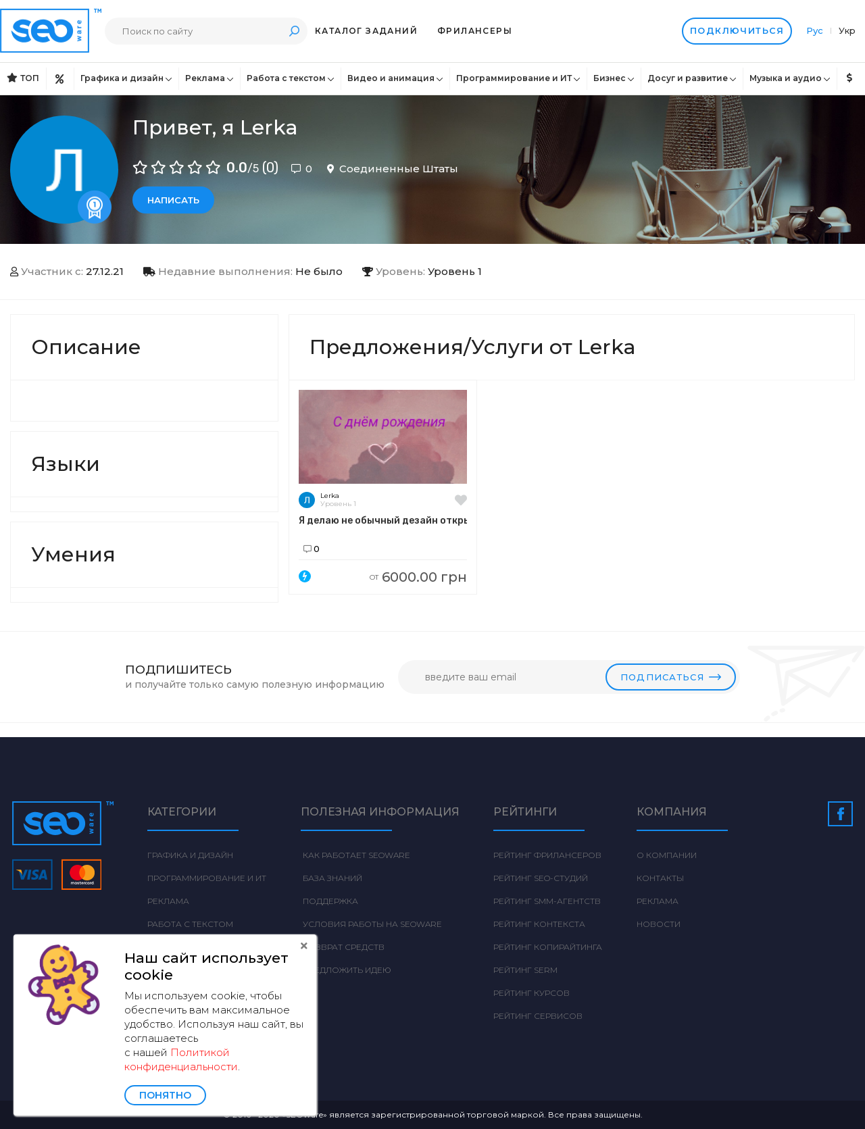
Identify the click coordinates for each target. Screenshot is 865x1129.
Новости (659, 924)
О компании (667, 855)
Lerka (329, 495)
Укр (847, 30)
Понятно (165, 1095)
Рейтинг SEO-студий (540, 878)
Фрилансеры (474, 31)
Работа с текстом (286, 78)
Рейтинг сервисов (538, 1016)
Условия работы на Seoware (371, 924)
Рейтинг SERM (525, 970)
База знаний (331, 878)
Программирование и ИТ (514, 78)
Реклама (205, 78)
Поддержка (329, 901)
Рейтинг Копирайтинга (547, 947)
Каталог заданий (366, 31)
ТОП (23, 78)
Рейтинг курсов (531, 993)
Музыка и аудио (785, 78)
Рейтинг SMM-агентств (547, 901)
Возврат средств (343, 947)
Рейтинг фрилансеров (547, 855)
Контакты (660, 878)
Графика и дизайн (122, 78)
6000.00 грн (418, 577)
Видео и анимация (391, 78)
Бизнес (609, 78)
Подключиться (737, 31)
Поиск (294, 30)
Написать (173, 200)
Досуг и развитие (687, 78)
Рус (816, 30)
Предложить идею (346, 970)
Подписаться (670, 677)
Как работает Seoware (355, 855)
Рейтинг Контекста (539, 924)
